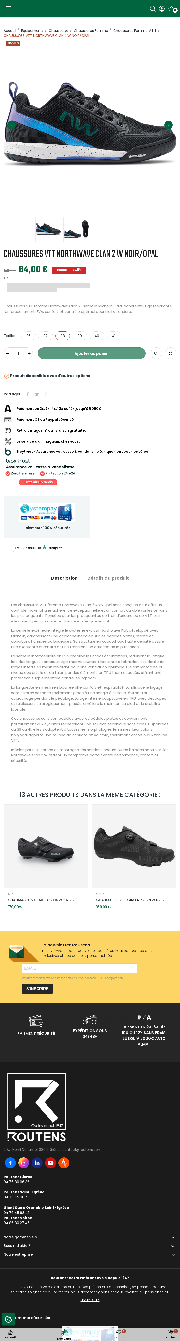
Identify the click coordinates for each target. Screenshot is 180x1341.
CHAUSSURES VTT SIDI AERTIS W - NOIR (41, 900)
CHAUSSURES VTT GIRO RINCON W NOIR (130, 900)
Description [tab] (64, 578)
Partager (27, 394)
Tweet (37, 394)
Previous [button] (11, 125)
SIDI (10, 893)
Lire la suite (90, 1300)
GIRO (100, 893)
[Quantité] (18, 353)
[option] (90, 125)
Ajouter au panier (92, 353)
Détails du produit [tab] (108, 578)
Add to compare (170, 353)
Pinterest (46, 394)
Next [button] (168, 125)
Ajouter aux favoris (156, 353)
